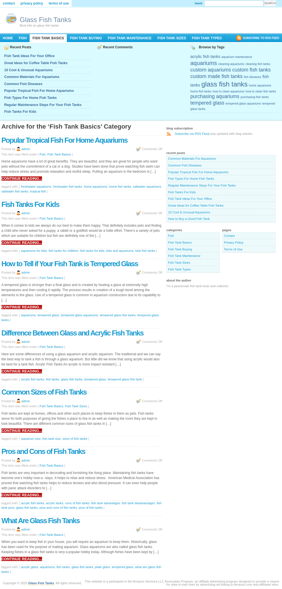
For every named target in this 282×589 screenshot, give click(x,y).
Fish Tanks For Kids (20, 112)
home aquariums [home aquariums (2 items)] (260, 85)
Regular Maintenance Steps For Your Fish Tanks (42, 105)
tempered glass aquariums (79, 315)
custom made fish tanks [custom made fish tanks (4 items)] (216, 76)
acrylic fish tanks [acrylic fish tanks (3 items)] (205, 56)
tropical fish (38, 191)
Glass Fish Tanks (45, 19)
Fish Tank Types (207, 38)
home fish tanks (120, 186)
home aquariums (95, 186)
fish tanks (52, 379)
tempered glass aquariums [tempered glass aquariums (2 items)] (243, 103)
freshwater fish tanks (67, 186)
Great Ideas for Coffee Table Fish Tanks (35, 63)
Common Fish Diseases (23, 84)
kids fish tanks (145, 250)
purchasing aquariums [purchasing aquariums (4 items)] (214, 96)
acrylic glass (29, 567)
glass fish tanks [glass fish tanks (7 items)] (224, 84)
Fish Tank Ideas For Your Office (29, 56)
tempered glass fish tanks (118, 315)
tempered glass (48, 315)
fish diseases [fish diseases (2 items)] (252, 77)
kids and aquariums (120, 250)
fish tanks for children (63, 250)
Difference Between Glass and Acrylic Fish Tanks (72, 333)
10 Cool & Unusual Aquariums (28, 70)
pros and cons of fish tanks (58, 507)
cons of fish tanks (77, 503)
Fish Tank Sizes (171, 38)
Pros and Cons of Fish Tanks (43, 451)
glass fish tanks (71, 379)
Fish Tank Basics (48, 38)
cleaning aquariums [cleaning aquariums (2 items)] (231, 64)
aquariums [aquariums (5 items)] (203, 63)
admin (25, 149)
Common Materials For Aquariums (32, 77)
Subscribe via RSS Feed (192, 133)
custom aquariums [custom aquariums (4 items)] (210, 70)
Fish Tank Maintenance (129, 38)
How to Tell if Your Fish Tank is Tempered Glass (69, 264)
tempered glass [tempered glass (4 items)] (207, 103)
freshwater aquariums (36, 186)
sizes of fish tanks (74, 438)
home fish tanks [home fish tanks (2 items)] (200, 91)
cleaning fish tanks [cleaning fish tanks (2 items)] (258, 64)
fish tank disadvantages (138, 503)
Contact (9, 3)
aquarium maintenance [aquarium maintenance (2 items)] (237, 57)
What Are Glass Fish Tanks (40, 521)
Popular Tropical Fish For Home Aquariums (39, 91)
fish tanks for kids (92, 250)
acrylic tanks (54, 503)
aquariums (28, 315)
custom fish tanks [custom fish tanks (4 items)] (251, 70)
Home (8, 38)
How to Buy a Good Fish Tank (189, 218)
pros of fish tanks (91, 507)
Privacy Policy (32, 3)
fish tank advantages (105, 503)
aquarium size (31, 438)
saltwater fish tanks (14, 191)
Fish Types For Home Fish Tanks (30, 98)
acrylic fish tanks (32, 379)
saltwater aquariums (147, 186)
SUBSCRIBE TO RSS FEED (261, 38)
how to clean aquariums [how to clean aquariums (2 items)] (228, 91)
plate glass (102, 567)
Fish (23, 38)
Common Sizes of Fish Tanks (44, 392)
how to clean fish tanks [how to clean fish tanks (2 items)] (261, 91)
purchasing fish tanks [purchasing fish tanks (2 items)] (255, 97)
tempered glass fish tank (125, 379)
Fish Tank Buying (86, 38)
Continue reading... (21, 178)
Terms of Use (59, 3)
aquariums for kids (34, 250)
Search (198, 3)
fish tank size (52, 438)
